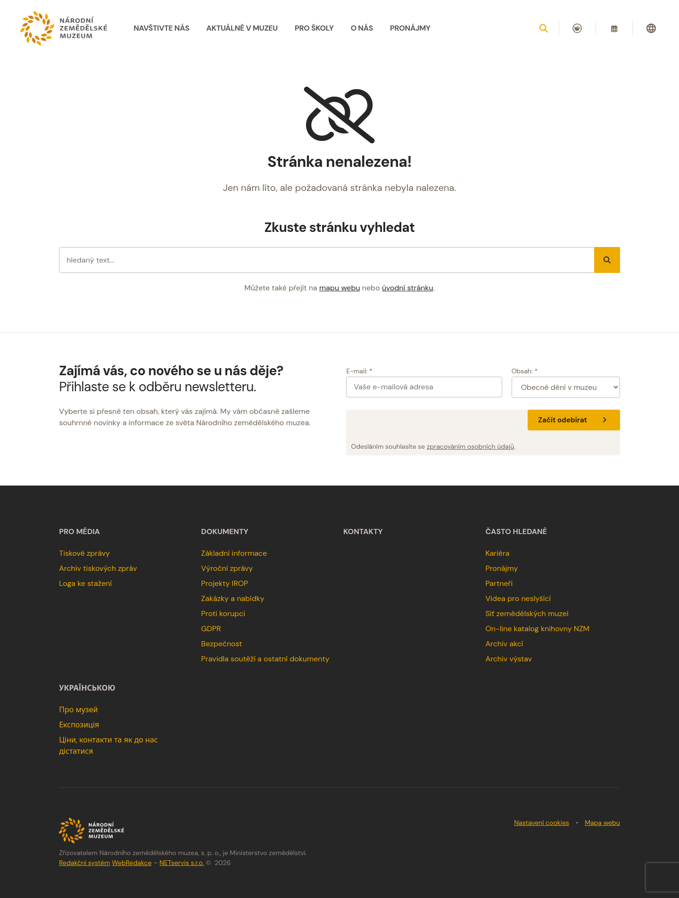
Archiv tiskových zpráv (98, 568)
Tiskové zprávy (84, 553)
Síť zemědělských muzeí (526, 613)
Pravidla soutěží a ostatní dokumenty (265, 659)
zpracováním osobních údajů (470, 446)
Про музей (78, 710)
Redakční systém (84, 862)
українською (87, 688)
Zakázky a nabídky (233, 598)
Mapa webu (602, 822)
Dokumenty (224, 531)
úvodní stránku (407, 288)
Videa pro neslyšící (518, 598)
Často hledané (516, 531)
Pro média (79, 531)
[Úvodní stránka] (63, 28)
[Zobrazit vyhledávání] (543, 28)
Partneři (499, 583)
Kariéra (497, 553)
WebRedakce (131, 862)
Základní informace (234, 553)
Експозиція (79, 725)
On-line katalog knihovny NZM (537, 629)
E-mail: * (359, 371)
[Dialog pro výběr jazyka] (651, 28)
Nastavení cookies (541, 822)
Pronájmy (501, 568)
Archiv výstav (508, 659)
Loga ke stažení (85, 583)
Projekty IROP (224, 583)
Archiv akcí (504, 644)
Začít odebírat (573, 420)
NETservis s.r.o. (181, 862)
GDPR (211, 629)
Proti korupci (223, 613)
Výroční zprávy (227, 568)
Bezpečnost (221, 644)
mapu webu (339, 288)
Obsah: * (525, 371)
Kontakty (363, 531)
